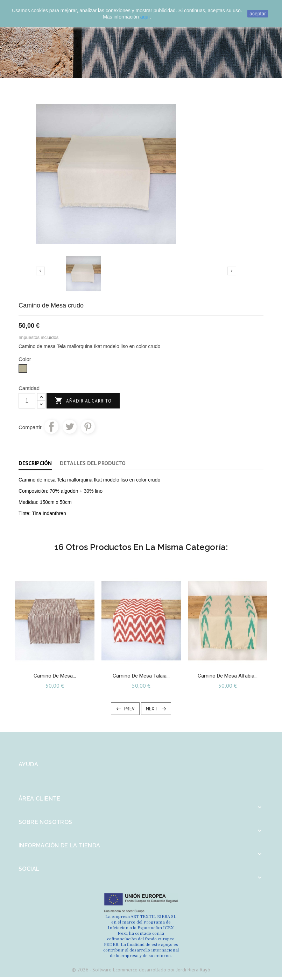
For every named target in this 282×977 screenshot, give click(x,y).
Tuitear (70, 427)
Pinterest (88, 427)
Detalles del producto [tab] (93, 462)
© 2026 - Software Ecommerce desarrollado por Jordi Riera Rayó (141, 970)
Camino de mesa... (55, 676)
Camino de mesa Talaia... (141, 676)
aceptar (257, 13)
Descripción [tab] (35, 462)
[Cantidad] (27, 400)
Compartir (51, 427)
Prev (129, 709)
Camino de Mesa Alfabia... (228, 676)
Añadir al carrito (83, 401)
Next (152, 709)
